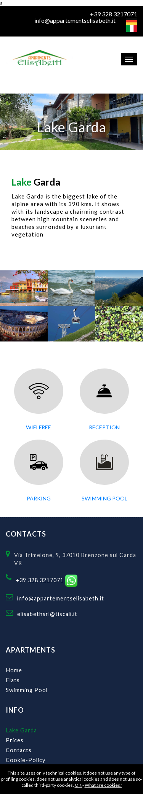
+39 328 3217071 (113, 14)
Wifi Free (38, 427)
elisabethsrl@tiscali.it (47, 614)
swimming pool (104, 498)
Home (14, 670)
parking (39, 498)
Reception (104, 427)
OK (78, 785)
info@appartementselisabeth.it (75, 20)
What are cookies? (103, 785)
